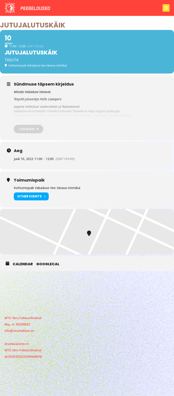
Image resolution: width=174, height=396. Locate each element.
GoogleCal (47, 264)
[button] (166, 8)
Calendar (23, 264)
